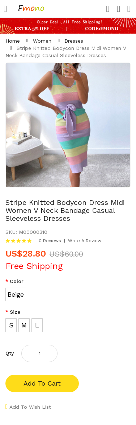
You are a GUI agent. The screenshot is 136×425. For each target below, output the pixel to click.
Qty (9, 353)
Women (42, 41)
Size (15, 312)
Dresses (73, 41)
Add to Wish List (30, 407)
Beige (16, 294)
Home (12, 41)
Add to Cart (42, 383)
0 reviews (50, 241)
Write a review (84, 241)
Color (17, 281)
